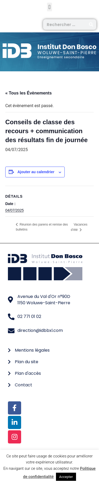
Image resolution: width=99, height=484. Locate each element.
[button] (49, 7)
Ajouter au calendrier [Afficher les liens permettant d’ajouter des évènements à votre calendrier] (35, 172)
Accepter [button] (66, 477)
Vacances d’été (79, 227)
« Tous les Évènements (28, 93)
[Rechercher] (91, 24)
